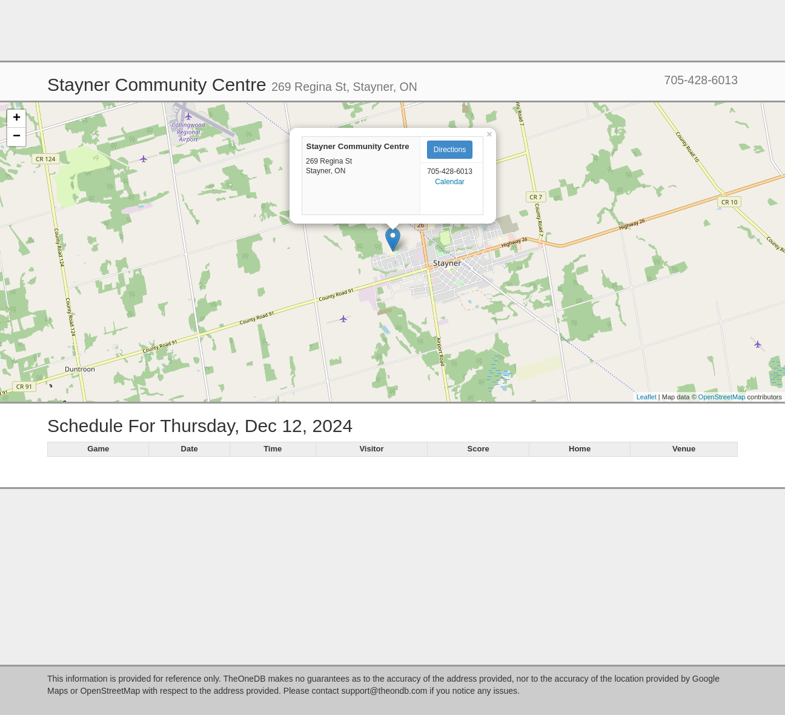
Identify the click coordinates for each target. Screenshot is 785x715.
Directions (450, 149)
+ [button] (17, 119)
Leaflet (647, 397)
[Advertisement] (392, 30)
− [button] (17, 137)
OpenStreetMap (722, 397)
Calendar (450, 182)
